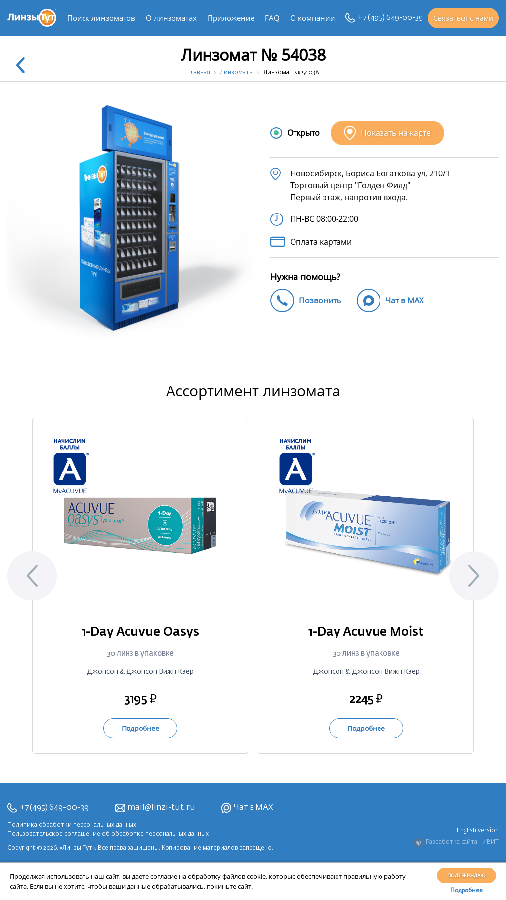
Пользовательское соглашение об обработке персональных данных (108, 834)
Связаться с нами (463, 18)
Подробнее (466, 890)
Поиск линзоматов (101, 18)
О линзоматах (171, 18)
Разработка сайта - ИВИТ (456, 843)
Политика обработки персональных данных (71, 825)
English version (478, 831)
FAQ (272, 18)
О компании (312, 18)
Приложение (231, 18)
